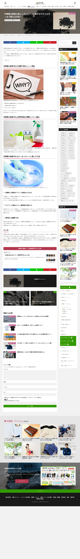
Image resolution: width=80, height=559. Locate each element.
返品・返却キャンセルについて (67, 361)
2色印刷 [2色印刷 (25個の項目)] (71, 133)
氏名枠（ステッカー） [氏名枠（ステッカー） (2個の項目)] (66, 188)
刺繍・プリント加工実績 (41, 6)
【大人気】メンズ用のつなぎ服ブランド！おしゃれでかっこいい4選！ (34, 343)
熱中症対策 (7, 6)
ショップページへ (21, 481)
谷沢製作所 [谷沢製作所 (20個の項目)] (64, 198)
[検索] (74, 42)
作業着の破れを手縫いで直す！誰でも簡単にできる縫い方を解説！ (68, 122)
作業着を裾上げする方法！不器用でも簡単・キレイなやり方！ (48, 457)
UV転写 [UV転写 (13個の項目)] (63, 170)
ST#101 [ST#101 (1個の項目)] (71, 143)
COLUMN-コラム (12, 35)
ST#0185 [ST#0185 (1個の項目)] (63, 143)
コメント (5, 369)
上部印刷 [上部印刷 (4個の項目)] (63, 180)
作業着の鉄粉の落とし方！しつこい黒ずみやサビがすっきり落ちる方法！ (37, 35)
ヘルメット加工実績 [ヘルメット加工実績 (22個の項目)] (66, 173)
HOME (6, 35)
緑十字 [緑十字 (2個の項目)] (63, 195)
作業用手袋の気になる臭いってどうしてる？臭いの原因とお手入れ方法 (68, 63)
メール (5, 387)
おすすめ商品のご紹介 (67, 337)
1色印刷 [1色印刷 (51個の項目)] (63, 133)
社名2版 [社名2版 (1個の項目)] (63, 193)
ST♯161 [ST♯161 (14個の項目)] (63, 160)
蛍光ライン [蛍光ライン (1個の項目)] (71, 195)
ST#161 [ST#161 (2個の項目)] (63, 150)
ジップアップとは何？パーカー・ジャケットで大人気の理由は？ (68, 220)
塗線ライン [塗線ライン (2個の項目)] (64, 183)
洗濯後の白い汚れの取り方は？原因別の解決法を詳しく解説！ (30, 457)
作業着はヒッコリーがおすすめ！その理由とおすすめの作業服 (32, 316)
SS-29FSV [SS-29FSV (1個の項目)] (63, 140)
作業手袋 (65, 6)
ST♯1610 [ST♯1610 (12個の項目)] (64, 163)
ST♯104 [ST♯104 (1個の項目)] (71, 158)
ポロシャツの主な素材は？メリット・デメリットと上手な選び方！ (68, 278)
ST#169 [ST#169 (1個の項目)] (63, 153)
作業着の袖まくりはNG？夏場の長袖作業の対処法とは (30, 352)
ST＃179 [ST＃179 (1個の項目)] (70, 153)
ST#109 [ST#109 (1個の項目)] (63, 145)
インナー (74, 67)
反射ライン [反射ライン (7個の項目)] (71, 180)
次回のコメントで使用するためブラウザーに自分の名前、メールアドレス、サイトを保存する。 (23, 397)
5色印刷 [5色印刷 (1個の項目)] (71, 135)
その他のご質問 (66, 354)
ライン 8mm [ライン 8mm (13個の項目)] (64, 175)
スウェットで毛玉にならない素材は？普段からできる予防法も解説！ (68, 249)
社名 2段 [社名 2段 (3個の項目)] (69, 190)
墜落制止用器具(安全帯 (66, 319)
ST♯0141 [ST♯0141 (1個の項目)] (63, 158)
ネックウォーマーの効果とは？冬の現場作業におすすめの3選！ (68, 235)
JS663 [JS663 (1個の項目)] (63, 138)
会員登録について (66, 357)
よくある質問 (65, 344)
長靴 (61, 6)
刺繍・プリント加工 (68, 309)
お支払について (66, 347)
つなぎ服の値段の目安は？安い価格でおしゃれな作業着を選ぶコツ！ (34, 334)
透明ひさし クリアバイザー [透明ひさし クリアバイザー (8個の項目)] (67, 200)
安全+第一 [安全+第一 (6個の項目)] (63, 185)
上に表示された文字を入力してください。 (11, 400)
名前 (4, 381)
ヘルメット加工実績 (22, 6)
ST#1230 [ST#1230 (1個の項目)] (63, 148)
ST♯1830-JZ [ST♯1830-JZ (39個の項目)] (64, 168)
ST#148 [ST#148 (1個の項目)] (71, 148)
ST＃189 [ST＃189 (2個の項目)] (71, 155)
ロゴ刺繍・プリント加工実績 (68, 294)
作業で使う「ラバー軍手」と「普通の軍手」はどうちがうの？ (68, 93)
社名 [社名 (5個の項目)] (62, 190)
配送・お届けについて (67, 365)
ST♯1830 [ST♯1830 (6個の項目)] (63, 165)
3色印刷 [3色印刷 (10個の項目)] (63, 135)
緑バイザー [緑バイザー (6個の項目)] (71, 193)
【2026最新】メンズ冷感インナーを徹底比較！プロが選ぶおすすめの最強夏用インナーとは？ (68, 78)
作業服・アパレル (30, 6)
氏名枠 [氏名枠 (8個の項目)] (71, 185)
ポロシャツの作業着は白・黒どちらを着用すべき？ (30, 325)
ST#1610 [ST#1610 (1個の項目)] (70, 150)
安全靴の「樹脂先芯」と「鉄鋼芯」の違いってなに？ (68, 108)
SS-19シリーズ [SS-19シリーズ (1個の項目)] (71, 138)
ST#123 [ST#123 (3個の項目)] (70, 145)
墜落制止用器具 (71, 6)
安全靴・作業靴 (50, 6)
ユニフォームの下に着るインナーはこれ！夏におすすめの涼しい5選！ (68, 264)
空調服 (65, 311)
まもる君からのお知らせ (67, 341)
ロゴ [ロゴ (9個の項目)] (72, 178)
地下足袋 (64, 316)
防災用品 (56, 6)
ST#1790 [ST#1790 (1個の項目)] (63, 155)
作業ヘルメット (13, 6)
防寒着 (65, 313)
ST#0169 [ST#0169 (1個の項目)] (71, 140)
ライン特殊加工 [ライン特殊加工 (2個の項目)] (64, 178)
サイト (4, 392)
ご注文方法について (66, 351)
